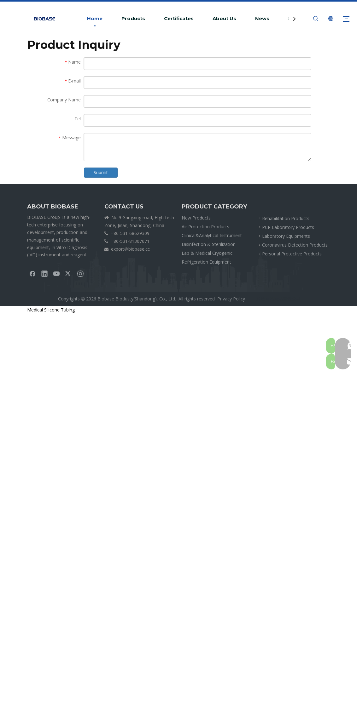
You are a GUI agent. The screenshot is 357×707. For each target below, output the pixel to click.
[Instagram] (80, 273)
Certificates (179, 18)
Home (94, 18)
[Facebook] (32, 273)
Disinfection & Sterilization (209, 244)
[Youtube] (56, 273)
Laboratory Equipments (286, 236)
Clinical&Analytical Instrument (212, 235)
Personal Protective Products (292, 254)
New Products (196, 218)
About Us (224, 18)
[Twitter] (68, 273)
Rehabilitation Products (285, 218)
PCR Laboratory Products (288, 227)
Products (133, 18)
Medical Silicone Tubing (51, 310)
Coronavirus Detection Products (295, 245)
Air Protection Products (205, 227)
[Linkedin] (44, 273)
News (262, 18)
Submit (101, 172)
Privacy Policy (231, 299)
